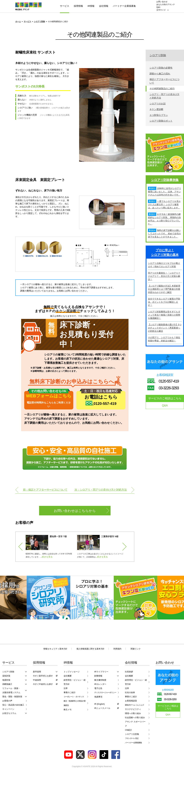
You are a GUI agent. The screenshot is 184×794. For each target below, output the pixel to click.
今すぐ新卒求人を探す (43, 676)
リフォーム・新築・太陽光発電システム (11, 690)
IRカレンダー (100, 684)
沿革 (66, 688)
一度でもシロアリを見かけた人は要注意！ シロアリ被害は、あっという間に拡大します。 (164, 204)
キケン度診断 (156, 109)
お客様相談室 (131, 701)
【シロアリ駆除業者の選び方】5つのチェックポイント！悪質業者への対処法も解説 (164, 327)
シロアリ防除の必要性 (161, 67)
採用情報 (78, 6)
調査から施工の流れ (160, 73)
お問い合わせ (161, 2)
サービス (64, 6)
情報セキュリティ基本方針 (55, 649)
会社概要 (68, 676)
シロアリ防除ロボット (161, 120)
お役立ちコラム (9, 713)
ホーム (18, 21)
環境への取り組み (133, 713)
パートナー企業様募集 (124, 6)
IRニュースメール (102, 708)
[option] (49, 546)
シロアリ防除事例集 (165, 180)
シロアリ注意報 (132, 734)
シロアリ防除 (39, 21)
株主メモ (68, 709)
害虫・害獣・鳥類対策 (12, 696)
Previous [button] (22, 547)
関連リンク (136, 649)
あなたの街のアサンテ (165, 4)
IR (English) (99, 704)
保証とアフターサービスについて (164, 81)
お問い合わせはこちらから (75, 511)
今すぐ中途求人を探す (43, 684)
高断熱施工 (7, 684)
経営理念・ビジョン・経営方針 (75, 682)
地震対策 (6, 680)
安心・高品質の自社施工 (13, 705)
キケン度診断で (68, 311)
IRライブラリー (101, 672)
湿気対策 (6, 676)
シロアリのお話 (158, 103)
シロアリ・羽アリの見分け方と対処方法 (164, 96)
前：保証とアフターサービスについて (45, 489)
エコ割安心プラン (159, 115)
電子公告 (98, 688)
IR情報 (91, 6)
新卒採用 (37, 672)
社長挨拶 (129, 672)
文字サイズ (161, 10)
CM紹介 (128, 730)
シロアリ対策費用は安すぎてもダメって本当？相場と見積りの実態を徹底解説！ (164, 314)
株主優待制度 (100, 680)
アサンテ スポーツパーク (135, 724)
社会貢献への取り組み (135, 717)
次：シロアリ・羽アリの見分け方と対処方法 (101, 489)
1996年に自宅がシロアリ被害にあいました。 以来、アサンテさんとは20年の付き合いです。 (164, 191)
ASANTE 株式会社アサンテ (28, 6)
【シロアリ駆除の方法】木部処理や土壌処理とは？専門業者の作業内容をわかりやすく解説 (164, 289)
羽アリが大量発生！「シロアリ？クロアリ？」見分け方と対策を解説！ (164, 276)
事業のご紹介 (70, 692)
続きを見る (47, 557)
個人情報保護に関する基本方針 (90, 649)
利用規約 (117, 649)
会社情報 (103, 6)
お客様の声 (7, 701)
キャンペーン (8, 709)
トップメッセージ (72, 672)
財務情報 (98, 676)
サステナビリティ (133, 709)
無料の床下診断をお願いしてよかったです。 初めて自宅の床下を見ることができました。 (164, 233)
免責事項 (98, 697)
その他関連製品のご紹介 (162, 88)
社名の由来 (130, 692)
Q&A (158, 7)
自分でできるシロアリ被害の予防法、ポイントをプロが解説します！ (164, 302)
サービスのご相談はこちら (164, 398)
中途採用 (37, 680)
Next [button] (122, 547)
